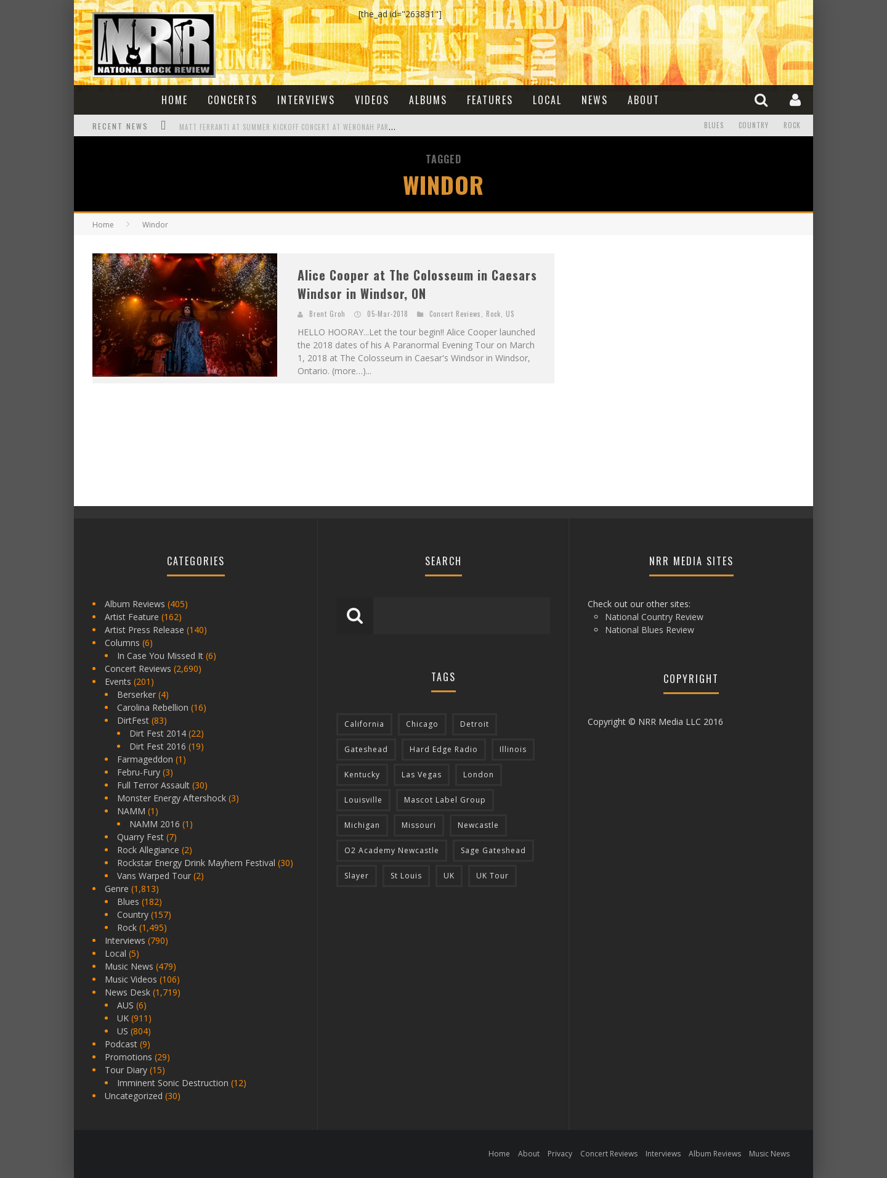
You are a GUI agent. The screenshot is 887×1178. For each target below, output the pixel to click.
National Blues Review (649, 630)
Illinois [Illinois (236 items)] (513, 749)
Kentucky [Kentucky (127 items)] (362, 774)
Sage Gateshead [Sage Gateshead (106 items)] (493, 850)
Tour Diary (126, 1070)
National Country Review (654, 617)
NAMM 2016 (154, 824)
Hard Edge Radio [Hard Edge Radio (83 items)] (444, 749)
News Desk (127, 992)
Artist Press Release (144, 630)
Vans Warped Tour (154, 875)
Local (547, 99)
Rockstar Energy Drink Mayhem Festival (196, 863)
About (644, 99)
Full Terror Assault (153, 785)
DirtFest (133, 720)
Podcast (121, 1044)
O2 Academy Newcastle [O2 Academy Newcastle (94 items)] (391, 850)
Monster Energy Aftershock (171, 798)
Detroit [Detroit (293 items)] (474, 724)
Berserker (136, 694)
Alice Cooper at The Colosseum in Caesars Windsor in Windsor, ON (417, 284)
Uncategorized (134, 1096)
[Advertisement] (665, 330)
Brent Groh (327, 314)
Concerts (232, 99)
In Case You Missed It (160, 655)
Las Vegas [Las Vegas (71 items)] (422, 774)
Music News (129, 966)
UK (123, 1018)
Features (490, 99)
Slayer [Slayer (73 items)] (356, 875)
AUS (125, 1005)
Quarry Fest (140, 837)
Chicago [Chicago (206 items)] (422, 724)
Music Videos (131, 979)
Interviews (306, 99)
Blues (714, 126)
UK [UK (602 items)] (449, 875)
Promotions (128, 1057)
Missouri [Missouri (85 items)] (419, 825)
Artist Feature (132, 617)
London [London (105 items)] (478, 774)
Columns (122, 642)
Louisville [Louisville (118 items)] (363, 800)
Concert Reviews (455, 314)
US (510, 314)
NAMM (131, 811)
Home (174, 99)
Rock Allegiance (148, 850)
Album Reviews (135, 604)
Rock (792, 126)
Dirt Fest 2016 (157, 746)
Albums (428, 99)
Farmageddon (145, 759)
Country (754, 126)
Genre (117, 888)
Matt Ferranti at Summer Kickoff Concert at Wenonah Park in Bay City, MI (312, 127)
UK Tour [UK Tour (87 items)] (492, 875)
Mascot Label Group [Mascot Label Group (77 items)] (445, 800)
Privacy (560, 1153)
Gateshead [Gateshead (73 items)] (366, 749)
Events (118, 681)
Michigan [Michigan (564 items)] (362, 825)
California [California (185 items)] (364, 724)
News (594, 99)
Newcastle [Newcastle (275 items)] (478, 825)
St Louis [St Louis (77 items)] (406, 875)
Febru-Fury (138, 772)
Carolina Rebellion (152, 707)
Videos (372, 99)
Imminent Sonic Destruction (173, 1083)
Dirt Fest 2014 (157, 733)
